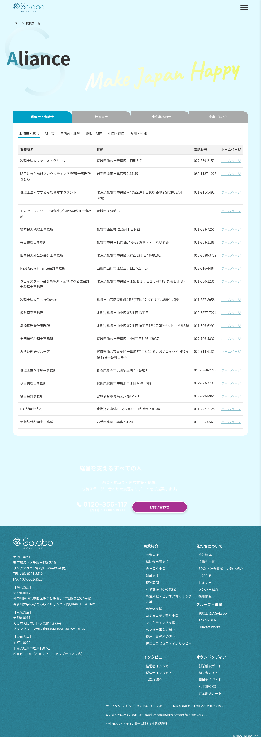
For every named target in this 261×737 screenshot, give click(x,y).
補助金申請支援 (157, 561)
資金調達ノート (210, 693)
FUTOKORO (207, 686)
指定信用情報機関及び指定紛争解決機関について (176, 715)
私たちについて (209, 546)
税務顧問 (152, 582)
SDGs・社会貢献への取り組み (220, 568)
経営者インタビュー (160, 666)
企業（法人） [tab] (219, 116)
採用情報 (205, 596)
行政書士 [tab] (101, 116)
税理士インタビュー (160, 672)
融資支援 (152, 554)
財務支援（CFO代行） (162, 589)
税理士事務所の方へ (160, 636)
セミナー (205, 582)
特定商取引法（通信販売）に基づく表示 (198, 706)
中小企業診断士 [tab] (159, 116)
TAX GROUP (207, 620)
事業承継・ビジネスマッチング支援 (169, 599)
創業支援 (152, 575)
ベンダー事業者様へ (160, 629)
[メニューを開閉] (244, 7)
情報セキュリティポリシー (153, 706)
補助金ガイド (208, 672)
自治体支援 (154, 608)
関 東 (50, 133)
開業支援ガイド (210, 679)
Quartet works (209, 627)
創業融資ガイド (210, 666)
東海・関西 (94, 133)
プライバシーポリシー (120, 706)
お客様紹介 (154, 679)
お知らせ (205, 575)
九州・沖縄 (138, 133)
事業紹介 (150, 546)
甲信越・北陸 (70, 133)
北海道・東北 (29, 133)
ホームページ (231, 160)
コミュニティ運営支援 (162, 615)
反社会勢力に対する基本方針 (124, 715)
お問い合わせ (159, 506)
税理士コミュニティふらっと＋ (169, 643)
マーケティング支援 (160, 622)
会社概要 (205, 554)
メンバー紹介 (208, 589)
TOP (15, 23)
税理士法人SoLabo (212, 613)
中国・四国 (116, 133)
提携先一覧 (206, 561)
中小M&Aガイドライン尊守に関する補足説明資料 (137, 723)
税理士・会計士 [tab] (42, 116)
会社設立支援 (156, 568)
